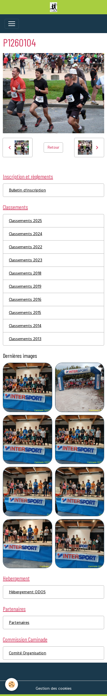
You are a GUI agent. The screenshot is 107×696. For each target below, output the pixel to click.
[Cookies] (11, 684)
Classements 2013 (25, 338)
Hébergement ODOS (27, 591)
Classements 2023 (25, 260)
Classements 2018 (25, 273)
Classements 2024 (25, 233)
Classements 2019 (25, 286)
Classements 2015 (25, 312)
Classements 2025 (25, 220)
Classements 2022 (25, 246)
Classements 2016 (25, 299)
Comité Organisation (27, 652)
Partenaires (19, 622)
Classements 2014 (25, 325)
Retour (53, 147)
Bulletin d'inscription (27, 190)
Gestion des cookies (54, 688)
